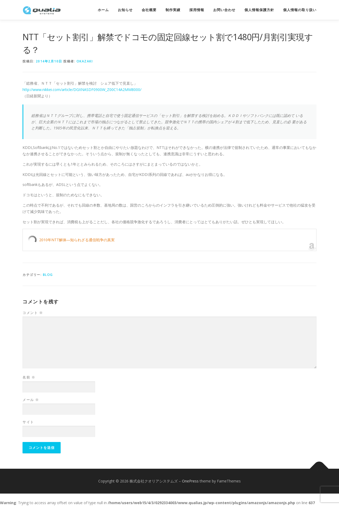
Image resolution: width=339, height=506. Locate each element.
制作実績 (173, 10)
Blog (48, 274)
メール (31, 399)
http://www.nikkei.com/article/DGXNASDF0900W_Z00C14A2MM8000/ (82, 89)
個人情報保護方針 (259, 10)
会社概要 (149, 10)
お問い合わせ (224, 10)
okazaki (85, 61)
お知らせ (125, 10)
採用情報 (196, 10)
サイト (28, 422)
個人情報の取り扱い (299, 10)
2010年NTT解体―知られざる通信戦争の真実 (77, 239)
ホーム (103, 10)
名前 (29, 377)
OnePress (190, 481)
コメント (33, 312)
